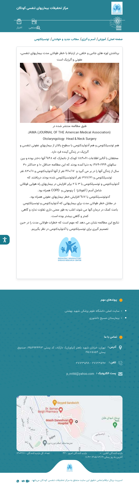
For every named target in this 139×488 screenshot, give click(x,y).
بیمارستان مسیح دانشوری (106, 318)
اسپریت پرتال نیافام (113, 480)
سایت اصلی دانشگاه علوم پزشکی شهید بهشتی (94, 311)
